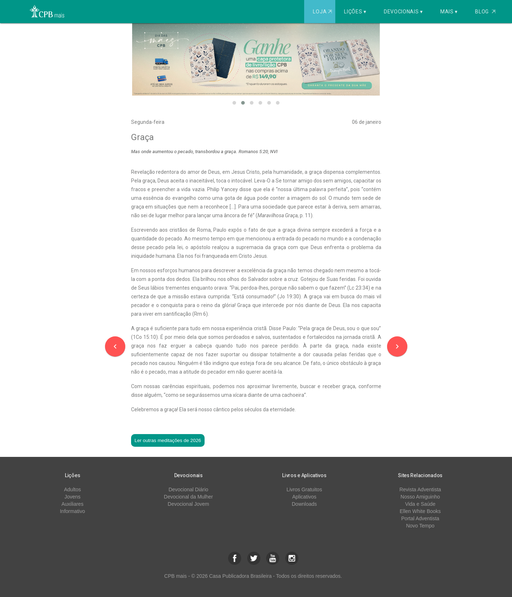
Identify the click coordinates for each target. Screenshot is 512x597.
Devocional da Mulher (188, 497)
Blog (485, 11)
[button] (234, 102)
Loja (323, 11)
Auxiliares (73, 504)
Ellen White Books (420, 511)
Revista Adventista (420, 489)
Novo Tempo (420, 526)
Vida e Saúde (420, 504)
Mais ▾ (449, 11)
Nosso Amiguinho (420, 497)
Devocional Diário (188, 489)
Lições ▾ (355, 11)
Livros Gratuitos (304, 489)
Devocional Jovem (188, 504)
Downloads (304, 504)
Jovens (72, 497)
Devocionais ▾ (403, 11)
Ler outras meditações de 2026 (168, 440)
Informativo (72, 511)
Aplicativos (304, 497)
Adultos (72, 489)
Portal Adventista (420, 518)
